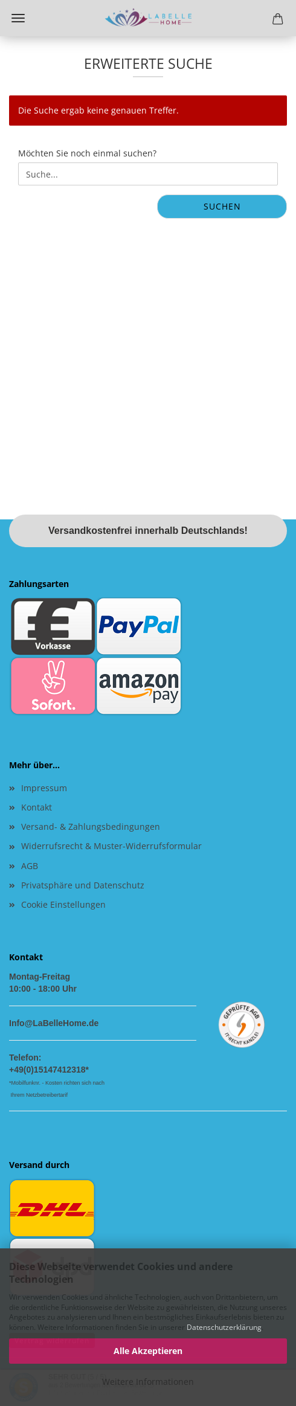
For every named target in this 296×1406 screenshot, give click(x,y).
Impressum (44, 788)
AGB (29, 866)
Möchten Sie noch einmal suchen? (87, 153)
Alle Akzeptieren (148, 1350)
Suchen (222, 206)
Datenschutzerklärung (224, 1327)
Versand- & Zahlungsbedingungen (90, 826)
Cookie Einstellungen (63, 904)
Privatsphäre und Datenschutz (82, 885)
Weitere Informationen (148, 1381)
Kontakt (36, 807)
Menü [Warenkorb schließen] (18, 18)
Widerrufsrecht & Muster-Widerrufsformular (111, 846)
